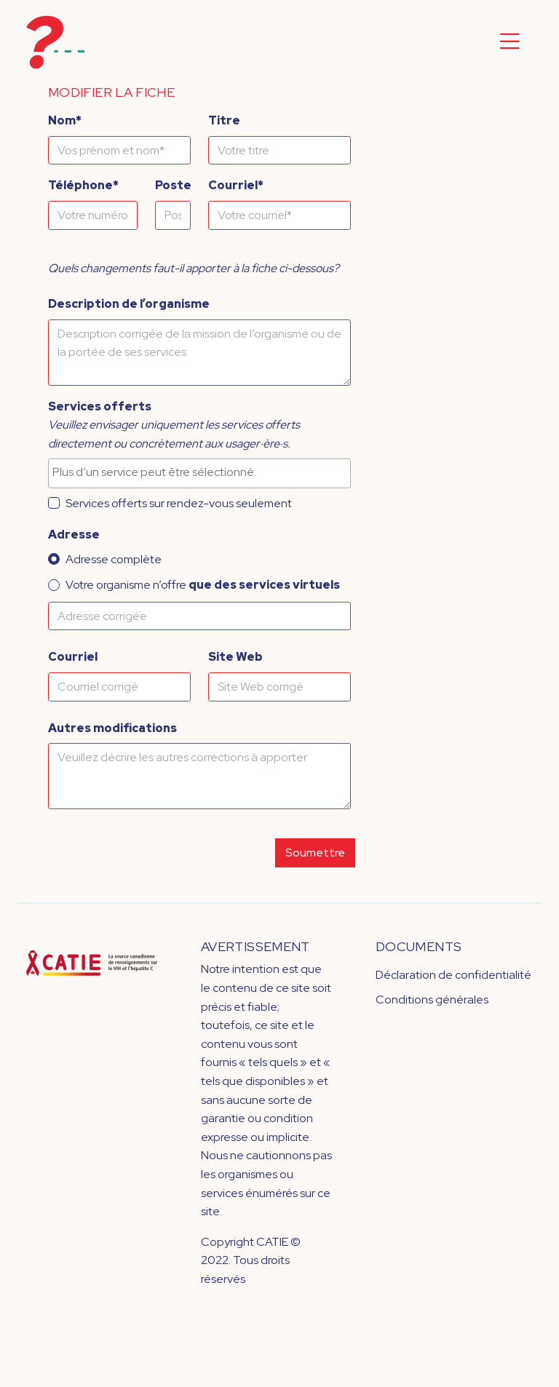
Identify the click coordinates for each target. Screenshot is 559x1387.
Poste (173, 185)
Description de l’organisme (129, 303)
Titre (224, 120)
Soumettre (315, 852)
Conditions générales (432, 999)
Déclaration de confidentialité (453, 974)
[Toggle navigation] (510, 42)
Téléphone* (83, 185)
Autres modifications (112, 728)
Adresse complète (114, 559)
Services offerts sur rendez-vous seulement (179, 503)
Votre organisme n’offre (203, 584)
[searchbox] (199, 472)
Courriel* (235, 185)
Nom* (65, 120)
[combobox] (199, 473)
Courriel (73, 656)
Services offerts (99, 406)
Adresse (74, 534)
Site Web (235, 656)
